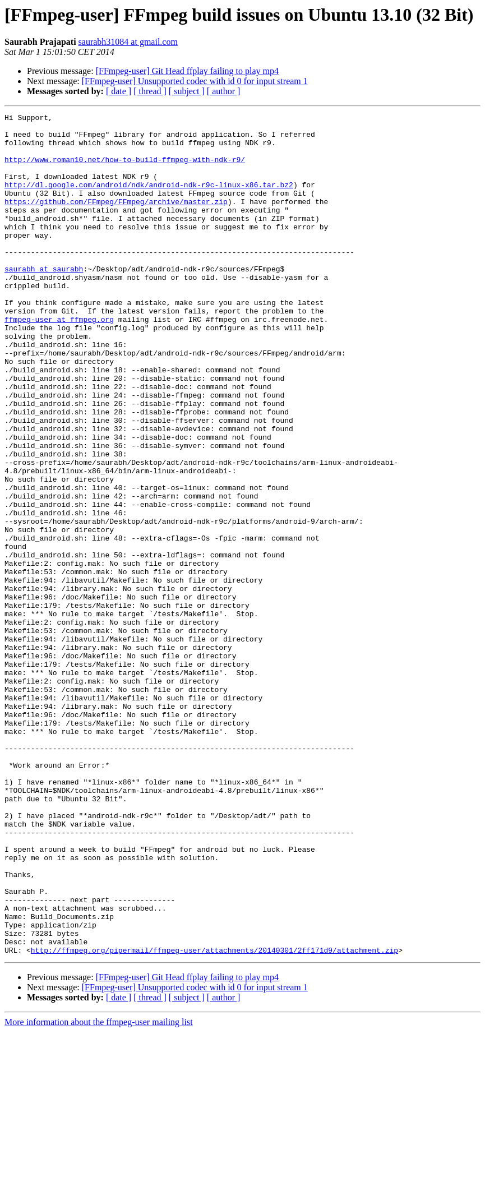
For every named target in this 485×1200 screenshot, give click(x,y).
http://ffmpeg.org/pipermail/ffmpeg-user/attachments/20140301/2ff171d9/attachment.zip (214, 1118)
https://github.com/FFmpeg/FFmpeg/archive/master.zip (116, 220)
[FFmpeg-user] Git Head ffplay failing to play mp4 (187, 71)
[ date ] (118, 91)
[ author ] (224, 91)
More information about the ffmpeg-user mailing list (98, 1190)
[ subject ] (187, 91)
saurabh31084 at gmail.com (128, 42)
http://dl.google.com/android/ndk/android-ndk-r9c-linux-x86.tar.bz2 (148, 200)
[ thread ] (150, 91)
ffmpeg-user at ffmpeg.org (59, 361)
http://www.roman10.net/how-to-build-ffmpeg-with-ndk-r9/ (124, 169)
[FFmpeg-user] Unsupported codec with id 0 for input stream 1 (195, 81)
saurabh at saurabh (43, 301)
